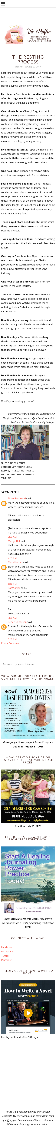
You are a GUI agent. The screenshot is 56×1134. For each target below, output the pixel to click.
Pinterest (6, 960)
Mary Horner (15, 562)
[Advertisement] (28, 1074)
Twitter (5, 955)
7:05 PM (12, 558)
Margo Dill (14, 541)
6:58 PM (12, 639)
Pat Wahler (14, 588)
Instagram (7, 951)
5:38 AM (12, 617)
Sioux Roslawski (17, 498)
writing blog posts (12, 474)
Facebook (6, 947)
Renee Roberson (17, 622)
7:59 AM (12, 536)
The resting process (22, 470)
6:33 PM (12, 583)
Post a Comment (10, 643)
